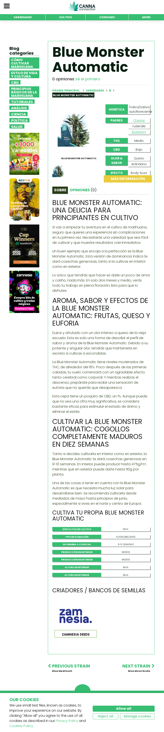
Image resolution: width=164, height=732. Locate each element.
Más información (128, 178)
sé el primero (87, 79)
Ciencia (18, 114)
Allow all (123, 708)
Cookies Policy (21, 725)
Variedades (95, 90)
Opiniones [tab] (83, 190)
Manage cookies (137, 716)
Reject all (105, 716)
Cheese (139, 120)
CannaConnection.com (82, 6)
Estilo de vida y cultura (24, 74)
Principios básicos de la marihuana (24, 91)
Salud (17, 126)
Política (19, 120)
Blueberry (139, 132)
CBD (15, 82)
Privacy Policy (67, 720)
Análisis (19, 108)
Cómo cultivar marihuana (22, 63)
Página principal (66, 90)
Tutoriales (22, 101)
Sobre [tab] (60, 190)
